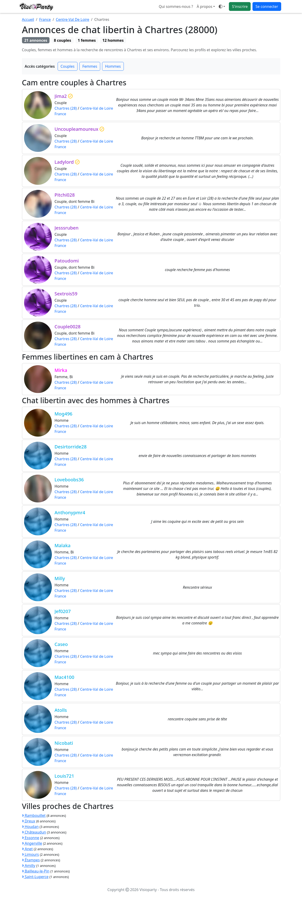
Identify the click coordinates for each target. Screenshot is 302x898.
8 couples (62, 40)
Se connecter (266, 6)
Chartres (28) (66, 108)
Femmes (89, 66)
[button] (222, 6)
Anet (27, 848)
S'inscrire (240, 6)
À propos (204, 6)
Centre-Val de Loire (96, 108)
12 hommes (113, 40)
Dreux (28, 821)
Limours (30, 854)
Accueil (28, 19)
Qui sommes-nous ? (176, 6)
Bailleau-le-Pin (36, 871)
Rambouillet (34, 815)
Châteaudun (34, 832)
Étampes (31, 860)
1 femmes (87, 40)
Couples (68, 66)
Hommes (113, 66)
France (45, 19)
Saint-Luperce (35, 876)
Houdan (30, 826)
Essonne (30, 837)
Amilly (28, 865)
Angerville (32, 843)
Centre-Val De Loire (72, 19)
